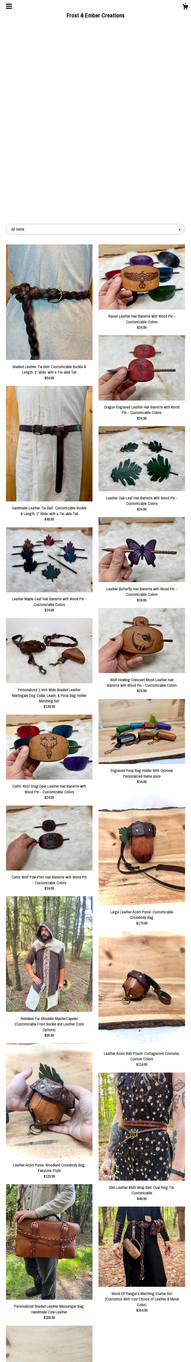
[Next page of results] (129, 1279)
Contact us (34, 1351)
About (33, 1335)
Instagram (95, 1343)
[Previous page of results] (62, 1279)
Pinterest (95, 1335)
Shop (34, 1327)
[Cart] (185, 7)
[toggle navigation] (9, 6)
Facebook (95, 1327)
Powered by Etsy (157, 1343)
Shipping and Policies (34, 1343)
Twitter (95, 1351)
